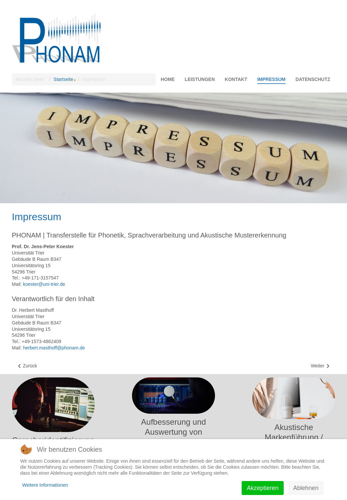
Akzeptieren (262, 488)
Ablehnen (305, 488)
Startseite (63, 79)
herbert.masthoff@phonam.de (54, 347)
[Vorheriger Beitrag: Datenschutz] (27, 366)
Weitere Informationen (45, 485)
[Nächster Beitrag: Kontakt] (320, 366)
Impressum (36, 216)
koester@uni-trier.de (44, 284)
